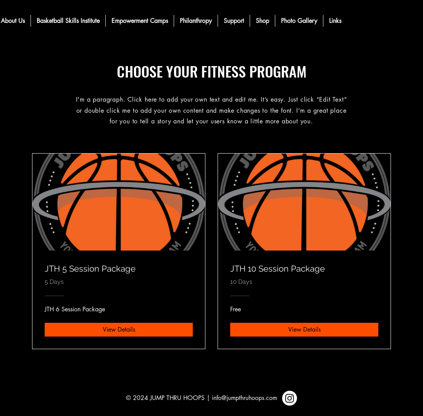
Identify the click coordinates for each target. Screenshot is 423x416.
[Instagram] (289, 398)
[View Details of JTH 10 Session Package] (304, 330)
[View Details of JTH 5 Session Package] (119, 330)
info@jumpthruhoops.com (244, 398)
